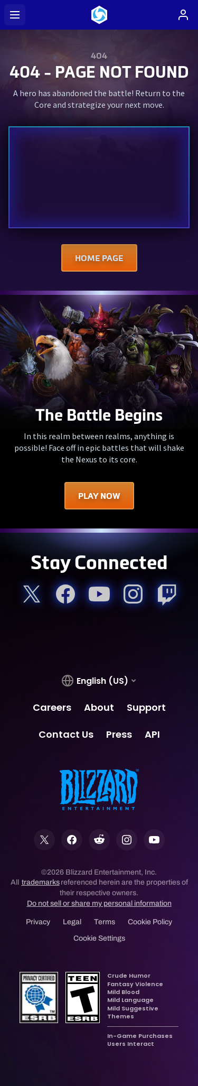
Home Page (99, 258)
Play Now (99, 495)
